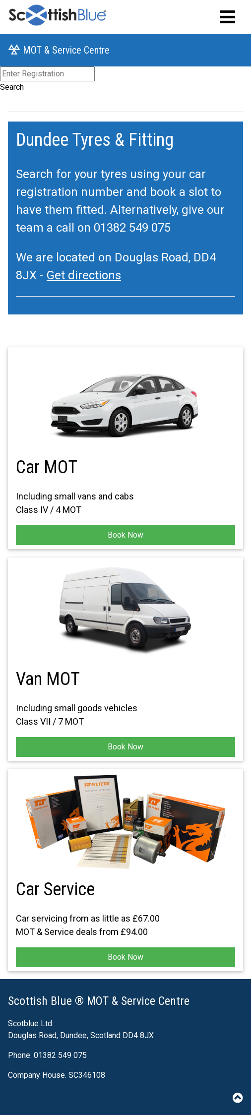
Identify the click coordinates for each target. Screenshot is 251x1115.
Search (12, 87)
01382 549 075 (132, 228)
